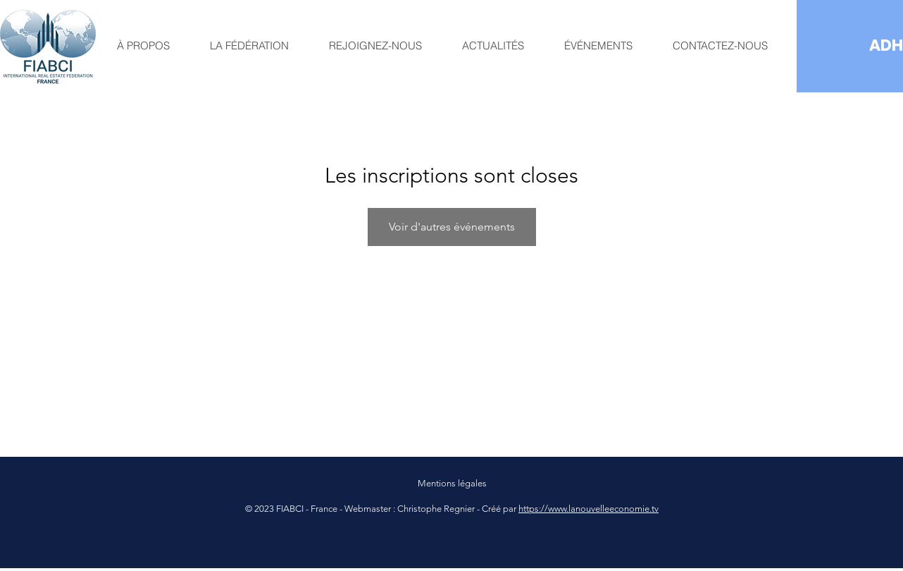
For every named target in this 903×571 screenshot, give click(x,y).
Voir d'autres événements (452, 226)
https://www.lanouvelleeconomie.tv (588, 508)
